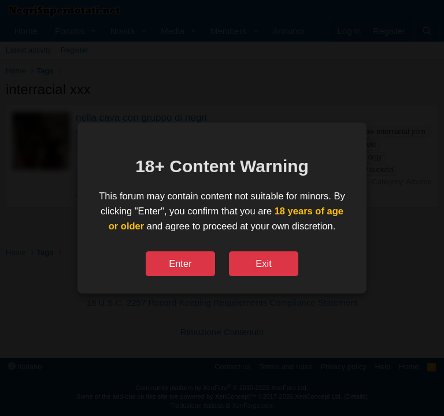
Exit (264, 263)
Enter (180, 263)
